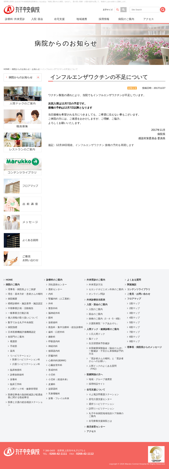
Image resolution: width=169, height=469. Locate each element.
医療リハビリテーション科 (26, 359)
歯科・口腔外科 (56, 332)
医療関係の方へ (95, 374)
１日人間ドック (97, 334)
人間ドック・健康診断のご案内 (103, 329)
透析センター (55, 289)
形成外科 (53, 370)
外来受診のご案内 (96, 279)
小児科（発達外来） (58, 379)
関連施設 (131, 284)
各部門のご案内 (16, 336)
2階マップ (134, 308)
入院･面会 (37, 19)
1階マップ (134, 303)
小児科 (51, 374)
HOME (9, 279)
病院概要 (12, 298)
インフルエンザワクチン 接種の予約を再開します (104, 145)
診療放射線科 (17, 374)
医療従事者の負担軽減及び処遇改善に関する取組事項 (25, 396)
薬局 (12, 351)
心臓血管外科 (55, 365)
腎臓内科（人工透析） (59, 298)
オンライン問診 (97, 294)
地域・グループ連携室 (100, 379)
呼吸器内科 (54, 341)
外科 (50, 303)
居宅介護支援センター (100, 399)
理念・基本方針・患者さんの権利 (25, 294)
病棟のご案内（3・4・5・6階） (105, 318)
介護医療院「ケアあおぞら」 (104, 323)
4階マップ (134, 317)
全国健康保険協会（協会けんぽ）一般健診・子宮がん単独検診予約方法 (106, 351)
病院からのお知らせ (21, 77)
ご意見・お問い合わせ (138, 294)
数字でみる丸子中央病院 (20, 322)
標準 (117, 9)
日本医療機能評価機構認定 (22, 332)
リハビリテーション (20, 355)
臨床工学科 (16, 384)
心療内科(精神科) (57, 360)
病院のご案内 (126, 19)
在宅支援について (96, 389)
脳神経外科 (54, 313)
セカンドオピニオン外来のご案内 (106, 289)
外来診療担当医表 (96, 299)
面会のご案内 (96, 314)
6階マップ (134, 327)
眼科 (50, 317)
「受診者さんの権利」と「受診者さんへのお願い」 (106, 360)
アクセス (148, 19)
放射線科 (53, 322)
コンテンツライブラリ (138, 289)
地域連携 (81, 19)
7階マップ (134, 332)
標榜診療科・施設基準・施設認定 (25, 303)
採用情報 (104, 19)
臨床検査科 (16, 370)
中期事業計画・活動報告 (20, 308)
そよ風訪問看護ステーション (104, 394)
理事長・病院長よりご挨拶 (22, 289)
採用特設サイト (97, 384)
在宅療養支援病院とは (100, 421)
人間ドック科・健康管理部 (24, 388)
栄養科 (13, 379)
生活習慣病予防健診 (99, 343)
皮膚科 (51, 384)
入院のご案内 (96, 309)
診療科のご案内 (54, 279)
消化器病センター (57, 284)
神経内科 (53, 346)
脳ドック (93, 338)
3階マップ (134, 313)
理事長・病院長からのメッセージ (144, 347)
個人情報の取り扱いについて (23, 317)
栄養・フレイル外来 (58, 398)
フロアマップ (134, 298)
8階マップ (134, 336)
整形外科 (53, 308)
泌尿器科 (53, 388)
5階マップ (134, 322)
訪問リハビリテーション (101, 408)
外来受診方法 (96, 284)
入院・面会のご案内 (97, 304)
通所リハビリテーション (101, 404)
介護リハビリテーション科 (26, 364)
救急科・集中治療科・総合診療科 (65, 327)
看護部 (13, 341)
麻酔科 (51, 336)
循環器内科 (54, 351)
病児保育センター (96, 426)
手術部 (13, 346)
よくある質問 (134, 279)
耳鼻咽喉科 (54, 393)
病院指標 (12, 327)
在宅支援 (59, 19)
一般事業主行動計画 (18, 313)
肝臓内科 (53, 355)
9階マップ (134, 341)
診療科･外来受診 (15, 19)
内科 (50, 294)
